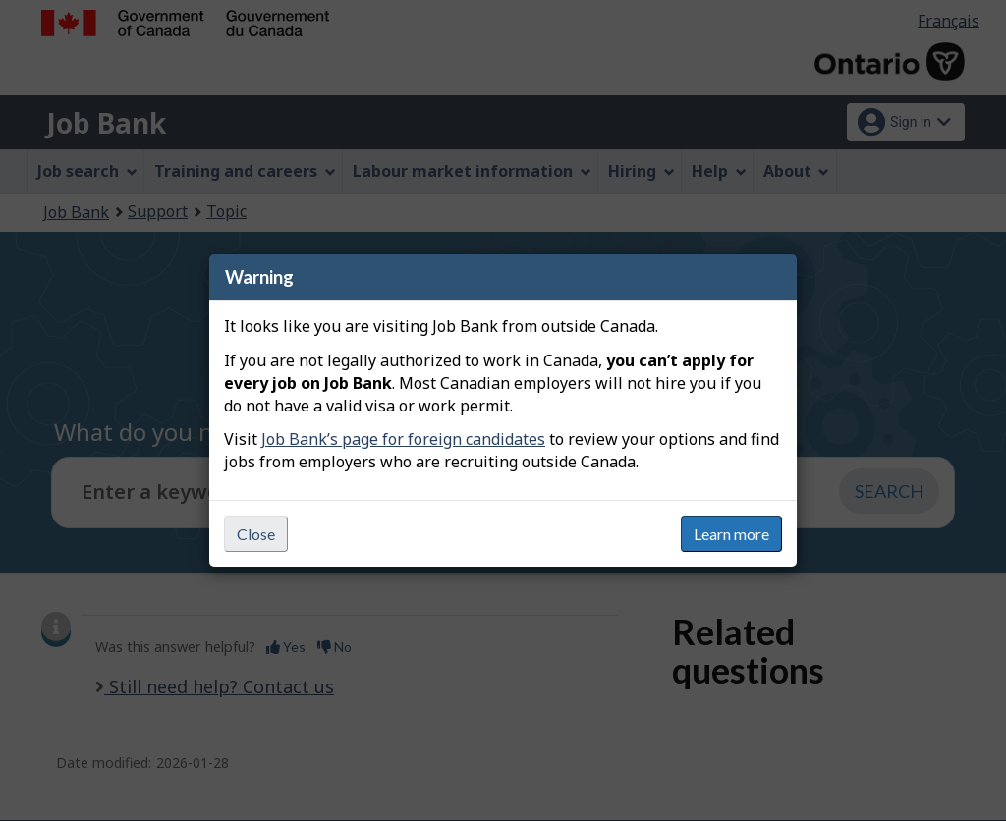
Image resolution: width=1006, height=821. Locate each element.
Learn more (731, 533)
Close (256, 533)
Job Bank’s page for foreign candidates (403, 439)
